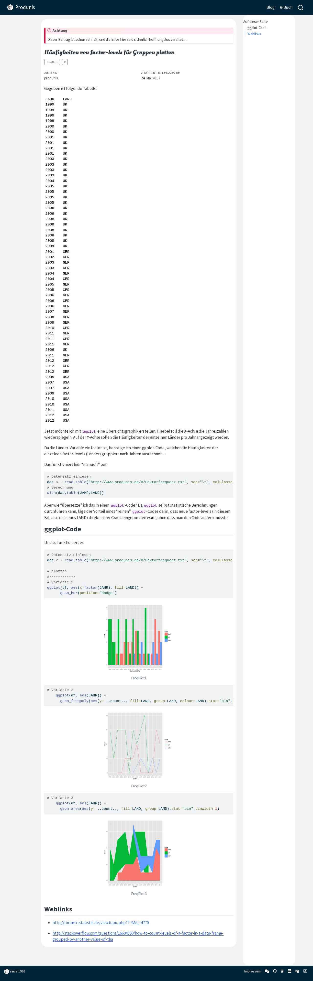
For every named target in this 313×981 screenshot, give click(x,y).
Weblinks (254, 34)
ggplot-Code (257, 27)
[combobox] (301, 7)
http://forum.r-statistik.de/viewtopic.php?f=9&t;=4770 (101, 922)
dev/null (52, 62)
